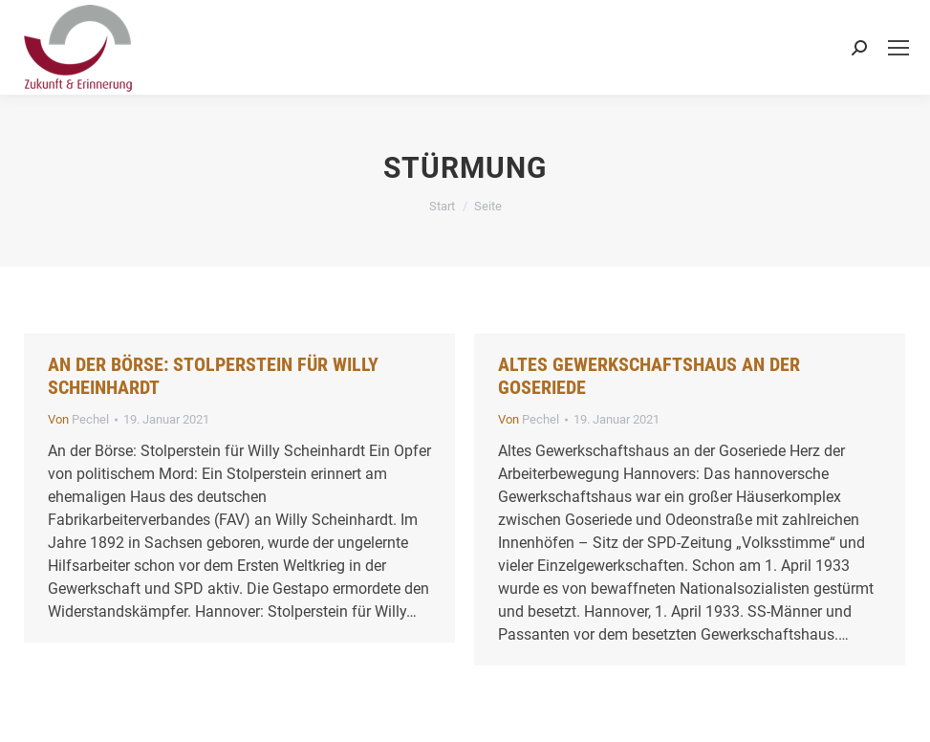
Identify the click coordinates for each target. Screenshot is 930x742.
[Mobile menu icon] (898, 47)
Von (78, 419)
